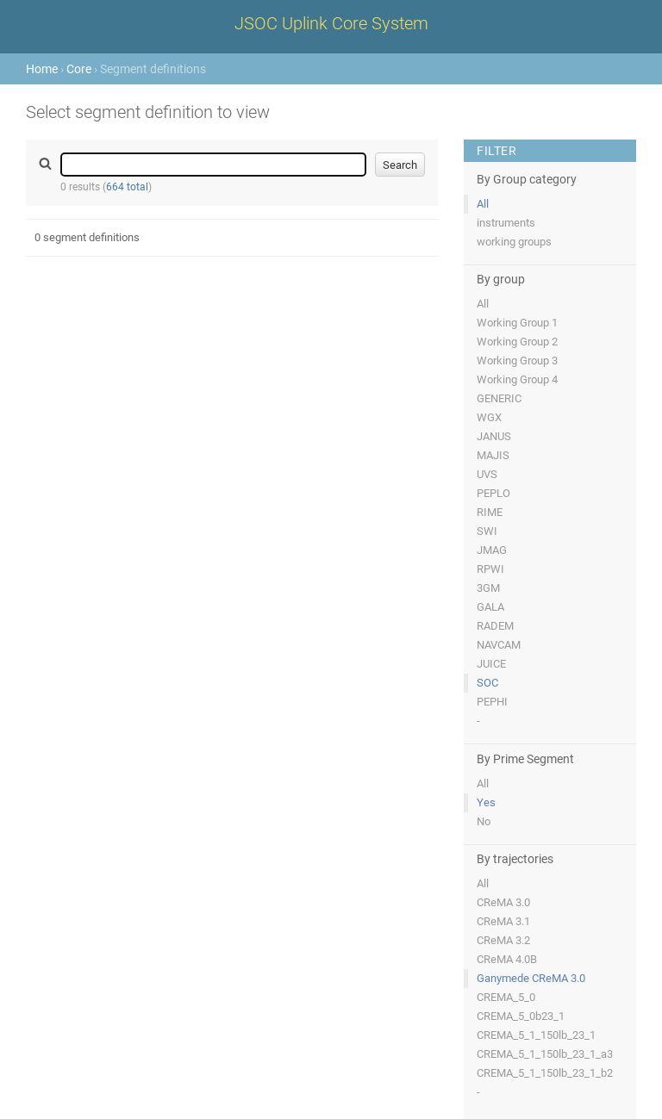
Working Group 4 (517, 379)
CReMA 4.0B (507, 959)
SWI (487, 531)
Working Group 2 (517, 341)
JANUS (494, 436)
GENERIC (499, 398)
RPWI (490, 569)
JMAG (492, 550)
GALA (490, 606)
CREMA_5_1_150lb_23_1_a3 (545, 1054)
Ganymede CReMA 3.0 (531, 978)
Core (78, 69)
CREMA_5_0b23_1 (521, 1016)
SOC (487, 682)
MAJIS (493, 455)
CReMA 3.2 (503, 940)
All (483, 203)
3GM (488, 587)
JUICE (491, 663)
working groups (514, 241)
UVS (487, 474)
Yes (486, 802)
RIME (490, 512)
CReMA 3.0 (503, 902)
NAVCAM (499, 644)
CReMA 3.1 (503, 921)
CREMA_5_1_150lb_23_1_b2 (545, 1072)
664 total (127, 187)
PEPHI (492, 701)
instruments (506, 222)
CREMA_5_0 (506, 997)
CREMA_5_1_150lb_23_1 (536, 1035)
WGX (489, 417)
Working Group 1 (517, 322)
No (483, 821)
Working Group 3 (517, 360)
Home (42, 69)
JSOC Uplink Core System (331, 23)
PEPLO (493, 493)
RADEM (495, 625)
